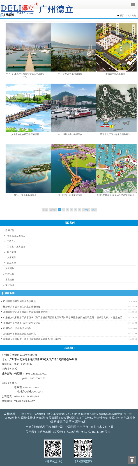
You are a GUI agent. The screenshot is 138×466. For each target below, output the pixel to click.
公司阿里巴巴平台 (76, 426)
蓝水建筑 (40, 414)
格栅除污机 (61, 421)
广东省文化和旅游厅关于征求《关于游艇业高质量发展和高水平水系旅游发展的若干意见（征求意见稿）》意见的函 (62, 317)
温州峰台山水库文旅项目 (70, 195)
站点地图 (45, 431)
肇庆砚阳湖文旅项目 (115, 73)
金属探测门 (52, 417)
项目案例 (131, 15)
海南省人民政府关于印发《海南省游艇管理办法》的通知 (32, 339)
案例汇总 (9, 230)
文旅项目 (11, 257)
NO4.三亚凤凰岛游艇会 (25, 195)
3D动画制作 (12, 417)
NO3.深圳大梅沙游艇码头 (70, 134)
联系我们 (59, 431)
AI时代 (94, 414)
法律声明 (73, 431)
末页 (94, 209)
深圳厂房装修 (84, 417)
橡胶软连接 (116, 417)
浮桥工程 (9, 274)
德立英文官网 (56, 414)
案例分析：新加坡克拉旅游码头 (19, 333)
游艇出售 (83, 414)
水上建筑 (9, 279)
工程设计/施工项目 (16, 246)
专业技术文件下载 (102, 426)
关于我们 (31, 431)
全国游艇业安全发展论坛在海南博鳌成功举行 (26, 312)
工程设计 (11, 241)
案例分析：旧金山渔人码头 (17, 328)
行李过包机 (101, 417)
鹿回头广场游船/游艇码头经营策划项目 (115, 195)
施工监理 (11, 263)
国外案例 (11, 252)
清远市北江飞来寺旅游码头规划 (115, 134)
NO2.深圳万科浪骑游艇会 (70, 73)
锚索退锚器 (68, 417)
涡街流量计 (28, 417)
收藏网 (40, 417)
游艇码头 (9, 268)
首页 (122, 15)
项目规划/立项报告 (16, 236)
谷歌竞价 (117, 414)
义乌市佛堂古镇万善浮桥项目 (25, 134)
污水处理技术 (77, 421)
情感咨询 (105, 414)
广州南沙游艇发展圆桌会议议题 (19, 301)
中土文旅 (27, 414)
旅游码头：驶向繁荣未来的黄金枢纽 (21, 306)
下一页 (86, 209)
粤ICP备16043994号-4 (95, 431)
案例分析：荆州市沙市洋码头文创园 (21, 323)
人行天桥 (71, 414)
